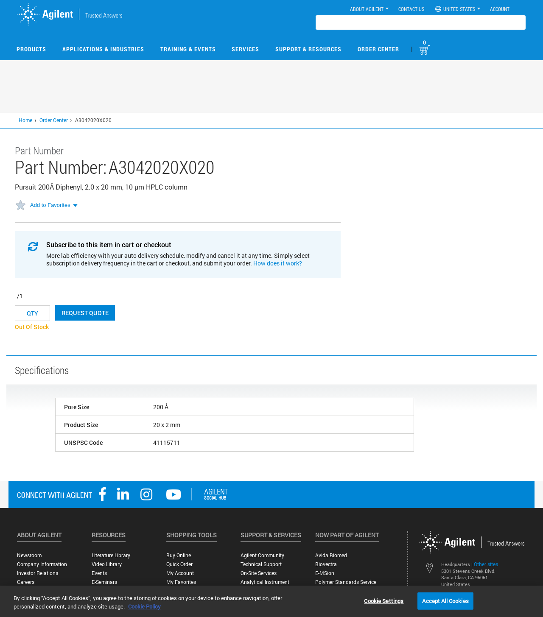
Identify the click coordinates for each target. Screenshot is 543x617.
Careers (25, 582)
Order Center (378, 49)
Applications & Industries (103, 49)
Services (245, 49)
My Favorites (181, 582)
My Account (180, 573)
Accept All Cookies (445, 600)
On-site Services (259, 573)
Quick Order (179, 564)
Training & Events (188, 49)
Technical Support (261, 564)
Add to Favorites (50, 205)
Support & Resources (308, 49)
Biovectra (326, 564)
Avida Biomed (331, 555)
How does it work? (277, 263)
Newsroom (29, 555)
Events (99, 573)
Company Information (42, 564)
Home (25, 120)
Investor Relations (37, 573)
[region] (271, 601)
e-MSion (324, 573)
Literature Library (111, 555)
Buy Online (178, 555)
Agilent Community (262, 555)
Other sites (486, 564)
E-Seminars (104, 582)
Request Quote (85, 313)
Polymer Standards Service (345, 582)
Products (31, 49)
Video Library (107, 564)
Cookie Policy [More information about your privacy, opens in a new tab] (144, 606)
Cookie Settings (383, 600)
